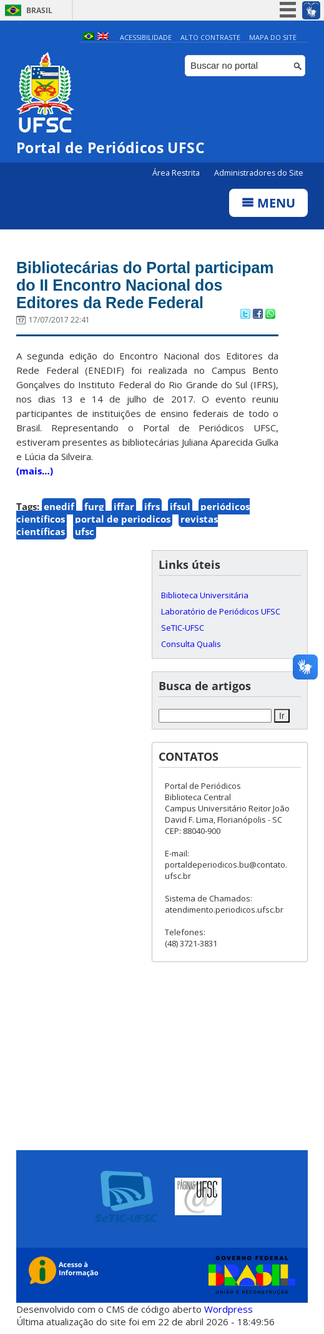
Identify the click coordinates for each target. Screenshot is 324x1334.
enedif (59, 506)
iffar (124, 506)
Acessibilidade (146, 37)
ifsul (180, 506)
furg (94, 506)
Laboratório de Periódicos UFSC (220, 611)
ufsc (84, 531)
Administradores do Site (258, 173)
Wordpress (228, 1309)
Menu (268, 202)
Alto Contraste (210, 37)
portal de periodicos (122, 519)
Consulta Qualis (191, 643)
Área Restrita (177, 173)
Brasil (39, 10)
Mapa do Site (273, 37)
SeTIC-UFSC (182, 627)
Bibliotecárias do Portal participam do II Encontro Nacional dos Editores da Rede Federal (145, 285)
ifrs (152, 506)
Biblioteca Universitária (204, 595)
